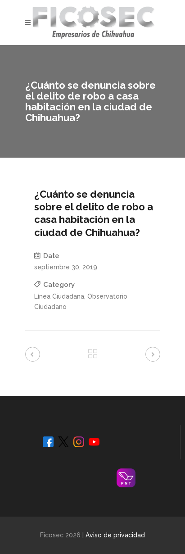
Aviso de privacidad (115, 535)
